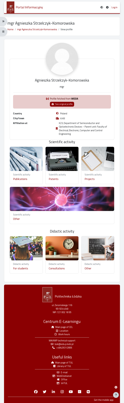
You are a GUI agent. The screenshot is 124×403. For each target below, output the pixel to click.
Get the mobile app (104, 400)
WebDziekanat (62, 376)
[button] (107, 7)
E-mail (62, 372)
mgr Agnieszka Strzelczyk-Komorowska (37, 29)
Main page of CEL (62, 327)
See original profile (61, 104)
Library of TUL (62, 366)
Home (10, 29)
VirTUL (62, 383)
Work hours (62, 334)
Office (62, 379)
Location (62, 331)
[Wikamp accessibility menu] (116, 387)
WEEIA (74, 99)
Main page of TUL (62, 362)
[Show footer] (116, 395)
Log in (114, 7)
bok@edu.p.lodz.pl (62, 344)
